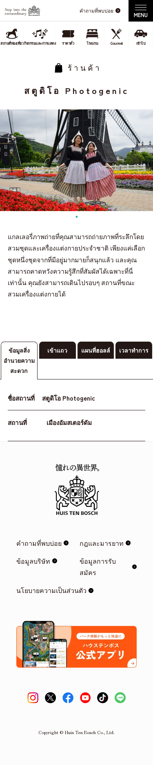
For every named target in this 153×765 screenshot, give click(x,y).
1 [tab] (77, 217)
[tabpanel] (76, 160)
